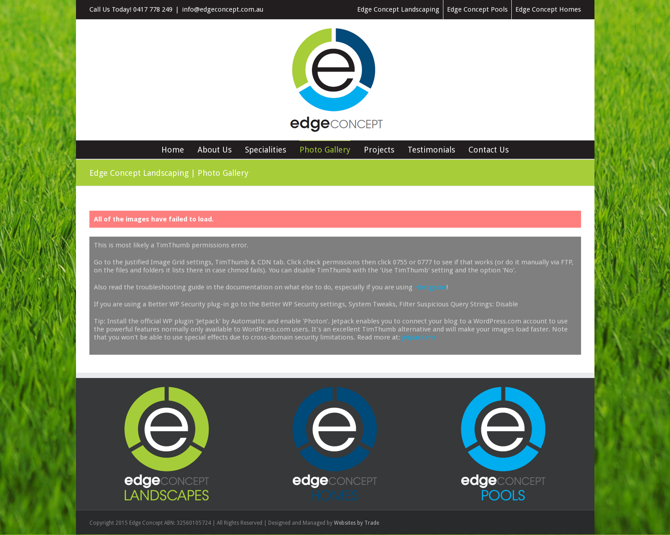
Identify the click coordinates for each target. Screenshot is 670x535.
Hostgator (430, 287)
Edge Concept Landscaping (398, 9)
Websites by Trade (356, 523)
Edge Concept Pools (477, 9)
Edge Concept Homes (548, 9)
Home (172, 149)
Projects (379, 149)
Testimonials (431, 149)
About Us (215, 149)
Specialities (265, 149)
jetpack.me (419, 337)
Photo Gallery (324, 149)
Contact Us (488, 149)
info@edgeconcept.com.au (222, 9)
